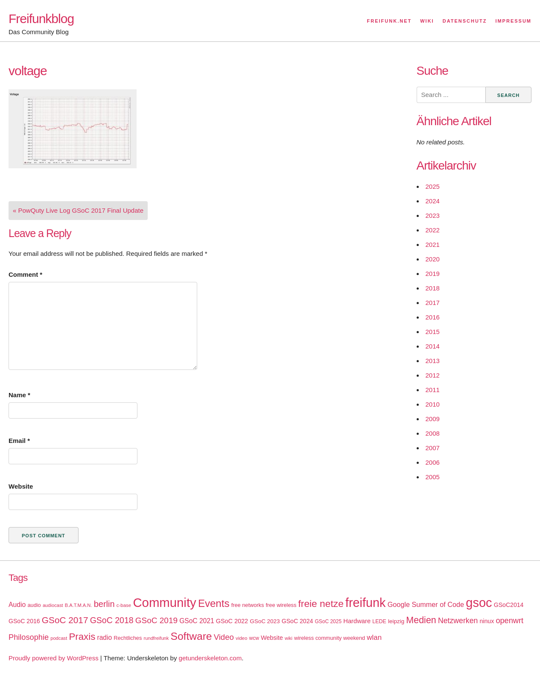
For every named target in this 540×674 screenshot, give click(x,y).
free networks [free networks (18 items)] (247, 605)
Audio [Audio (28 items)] (17, 604)
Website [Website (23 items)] (272, 637)
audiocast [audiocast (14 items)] (53, 605)
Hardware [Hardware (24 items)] (357, 621)
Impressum (513, 20)
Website (21, 486)
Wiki (427, 20)
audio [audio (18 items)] (34, 605)
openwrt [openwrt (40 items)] (509, 620)
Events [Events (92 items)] (214, 603)
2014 (433, 346)
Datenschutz (465, 20)
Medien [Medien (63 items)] (421, 620)
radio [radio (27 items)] (104, 637)
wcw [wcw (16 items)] (254, 638)
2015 (433, 331)
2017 (433, 302)
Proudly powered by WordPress (54, 658)
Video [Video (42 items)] (224, 637)
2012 (433, 375)
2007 (433, 447)
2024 (433, 201)
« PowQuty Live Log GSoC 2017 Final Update (78, 210)
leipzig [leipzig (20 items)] (396, 621)
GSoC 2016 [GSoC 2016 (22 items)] (24, 621)
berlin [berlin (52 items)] (104, 604)
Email (19, 440)
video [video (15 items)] (241, 638)
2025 (433, 186)
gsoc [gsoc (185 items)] (479, 603)
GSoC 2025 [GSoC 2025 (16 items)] (328, 621)
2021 (433, 244)
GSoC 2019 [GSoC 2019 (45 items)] (156, 620)
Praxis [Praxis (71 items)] (82, 636)
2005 (433, 477)
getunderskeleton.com (210, 658)
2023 (433, 215)
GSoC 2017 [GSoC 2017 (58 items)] (65, 620)
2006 (433, 462)
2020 (433, 259)
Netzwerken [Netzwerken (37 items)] (458, 620)
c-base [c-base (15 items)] (124, 605)
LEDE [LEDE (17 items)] (379, 621)
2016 (433, 317)
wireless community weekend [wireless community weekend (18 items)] (329, 638)
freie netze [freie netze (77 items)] (320, 603)
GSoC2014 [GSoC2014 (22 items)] (509, 604)
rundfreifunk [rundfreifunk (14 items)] (156, 638)
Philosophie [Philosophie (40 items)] (29, 637)
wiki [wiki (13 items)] (288, 638)
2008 (433, 433)
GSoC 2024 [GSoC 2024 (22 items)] (297, 621)
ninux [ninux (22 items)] (487, 621)
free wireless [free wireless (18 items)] (281, 605)
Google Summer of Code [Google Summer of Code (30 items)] (426, 604)
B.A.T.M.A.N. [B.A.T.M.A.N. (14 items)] (78, 605)
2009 (433, 418)
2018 (433, 288)
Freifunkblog (41, 19)
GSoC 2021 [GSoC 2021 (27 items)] (196, 620)
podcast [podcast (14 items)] (58, 638)
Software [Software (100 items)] (191, 636)
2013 (433, 360)
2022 (433, 230)
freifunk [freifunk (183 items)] (365, 603)
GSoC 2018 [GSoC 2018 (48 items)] (112, 620)
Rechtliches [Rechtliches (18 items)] (128, 638)
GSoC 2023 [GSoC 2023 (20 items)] (265, 621)
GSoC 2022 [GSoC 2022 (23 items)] (232, 621)
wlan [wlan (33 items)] (374, 637)
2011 (433, 389)
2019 (433, 273)
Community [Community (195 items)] (164, 602)
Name (19, 395)
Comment (25, 274)
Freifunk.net (389, 20)
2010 (433, 404)
